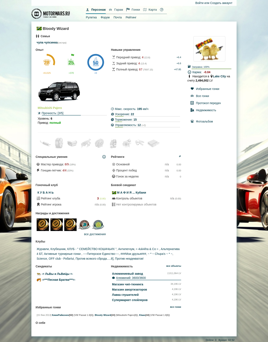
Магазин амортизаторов (129, 289)
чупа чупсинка (47, 42)
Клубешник (58, 249)
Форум (105, 17)
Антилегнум (126, 249)
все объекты (173, 266)
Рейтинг (131, 17)
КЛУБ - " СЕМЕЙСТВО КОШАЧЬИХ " (92, 249)
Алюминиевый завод (127, 273)
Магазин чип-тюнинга (127, 284)
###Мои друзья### (133, 253)
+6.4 (179, 57)
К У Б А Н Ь (45, 192)
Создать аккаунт (221, 3)
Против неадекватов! (129, 258)
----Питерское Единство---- (101, 253)
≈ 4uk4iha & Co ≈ (147, 249)
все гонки (175, 307)
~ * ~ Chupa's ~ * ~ (160, 253)
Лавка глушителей (125, 294)
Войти (199, 3)
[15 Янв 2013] (44, 315)
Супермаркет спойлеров (130, 300)
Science (42, 258)
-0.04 (207, 72)
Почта (117, 17)
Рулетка (91, 17)
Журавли (43, 249)
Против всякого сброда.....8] (94, 258)
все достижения (95, 234)
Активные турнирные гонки (62, 253)
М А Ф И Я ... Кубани (131, 192)
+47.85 (177, 69)
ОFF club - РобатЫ (61, 258)
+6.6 (179, 63)
